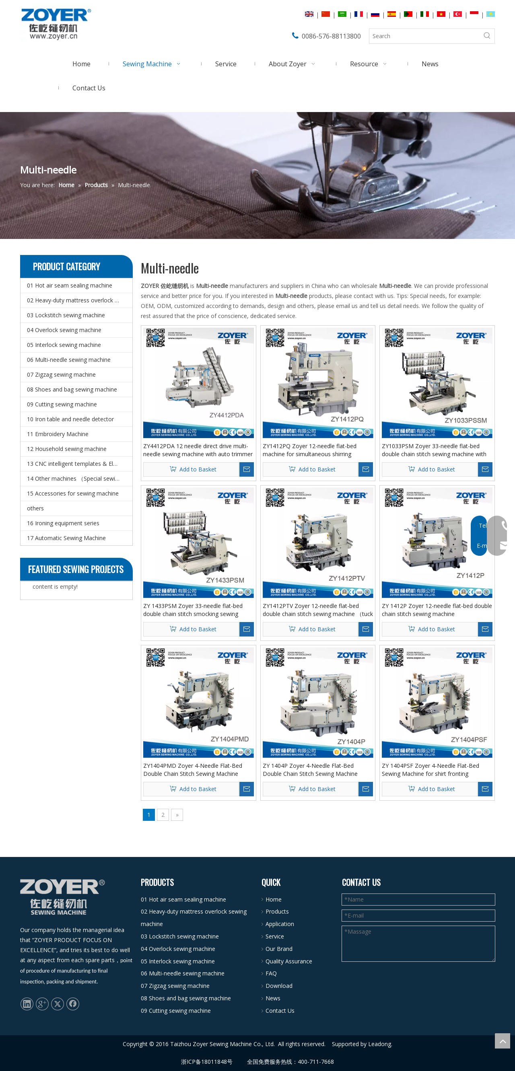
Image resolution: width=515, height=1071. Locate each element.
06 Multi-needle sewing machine (69, 359)
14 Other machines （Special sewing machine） (79, 478)
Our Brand (279, 949)
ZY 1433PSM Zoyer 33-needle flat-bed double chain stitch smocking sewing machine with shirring (193, 610)
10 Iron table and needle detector (70, 419)
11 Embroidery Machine (58, 434)
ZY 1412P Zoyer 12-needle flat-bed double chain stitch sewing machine (437, 610)
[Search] (424, 36)
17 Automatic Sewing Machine (66, 538)
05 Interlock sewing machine (64, 345)
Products (277, 911)
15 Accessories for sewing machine (73, 493)
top (502, 1041)
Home (274, 899)
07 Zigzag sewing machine (61, 374)
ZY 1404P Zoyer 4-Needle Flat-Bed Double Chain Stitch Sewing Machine (310, 769)
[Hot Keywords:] (487, 36)
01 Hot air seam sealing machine (69, 285)
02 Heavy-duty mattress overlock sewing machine (79, 300)
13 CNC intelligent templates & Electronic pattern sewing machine (79, 463)
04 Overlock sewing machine (64, 330)
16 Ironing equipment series (63, 523)
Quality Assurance (289, 961)
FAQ (271, 973)
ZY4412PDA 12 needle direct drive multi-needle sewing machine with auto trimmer (198, 450)
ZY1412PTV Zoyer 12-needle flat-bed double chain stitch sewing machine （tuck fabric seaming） (318, 610)
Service (275, 936)
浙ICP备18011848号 (207, 1061)
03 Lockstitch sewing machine (66, 315)
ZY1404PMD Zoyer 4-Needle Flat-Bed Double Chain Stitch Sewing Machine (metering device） (192, 770)
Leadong (379, 1044)
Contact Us (280, 1010)
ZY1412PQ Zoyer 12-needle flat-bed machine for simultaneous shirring (309, 450)
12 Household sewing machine (67, 449)
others (35, 508)
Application (280, 924)
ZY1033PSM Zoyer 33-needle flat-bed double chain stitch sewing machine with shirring (434, 450)
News (273, 998)
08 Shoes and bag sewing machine (72, 389)
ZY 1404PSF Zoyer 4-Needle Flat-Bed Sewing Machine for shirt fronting (430, 769)
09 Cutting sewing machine (62, 404)
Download (279, 985)
